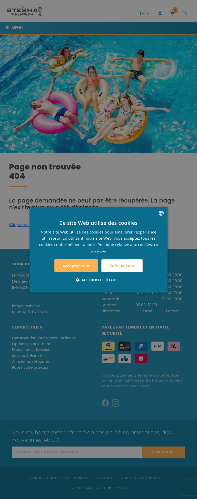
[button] (98, 279)
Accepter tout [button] (76, 265)
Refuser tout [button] (122, 265)
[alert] (98, 249)
